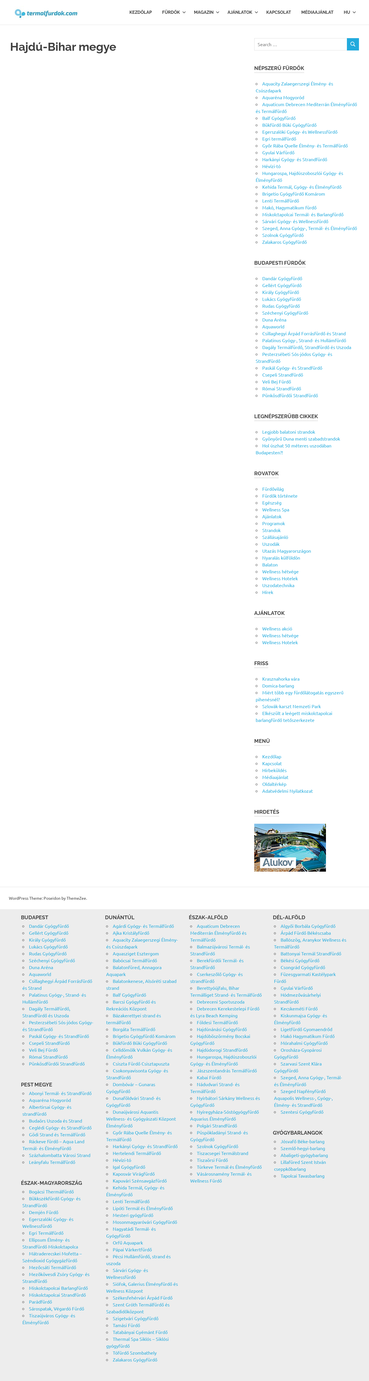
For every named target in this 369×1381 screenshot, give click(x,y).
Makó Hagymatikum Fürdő (308, 1036)
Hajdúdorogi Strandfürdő (222, 1050)
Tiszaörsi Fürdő (212, 1160)
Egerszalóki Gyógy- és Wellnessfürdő (299, 132)
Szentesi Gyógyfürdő (302, 1112)
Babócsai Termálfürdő (135, 960)
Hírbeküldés (274, 770)
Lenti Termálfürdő (280, 200)
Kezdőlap (140, 12)
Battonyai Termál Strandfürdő (311, 953)
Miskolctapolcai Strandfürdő (57, 1295)
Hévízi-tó (271, 166)
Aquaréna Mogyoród (283, 97)
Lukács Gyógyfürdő (281, 299)
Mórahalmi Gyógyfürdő (304, 1043)
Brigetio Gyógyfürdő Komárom (293, 193)
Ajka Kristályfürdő (131, 933)
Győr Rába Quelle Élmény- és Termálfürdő (305, 145)
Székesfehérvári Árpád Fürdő (142, 1297)
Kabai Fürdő (209, 1077)
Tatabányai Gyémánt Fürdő (140, 1332)
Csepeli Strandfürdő (282, 374)
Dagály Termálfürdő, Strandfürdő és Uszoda (306, 347)
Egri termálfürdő (279, 138)
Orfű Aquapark (128, 1242)
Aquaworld (273, 326)
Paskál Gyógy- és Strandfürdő (292, 368)
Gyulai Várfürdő (278, 152)
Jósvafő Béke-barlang (303, 1141)
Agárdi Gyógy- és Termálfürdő (143, 926)
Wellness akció (277, 628)
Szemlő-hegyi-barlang (303, 1148)
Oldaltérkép (274, 784)
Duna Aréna (274, 319)
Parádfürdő (40, 1301)
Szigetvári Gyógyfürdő (135, 1318)
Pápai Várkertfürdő (132, 1249)
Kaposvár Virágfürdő (134, 1174)
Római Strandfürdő (281, 388)
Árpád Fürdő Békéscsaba (306, 933)
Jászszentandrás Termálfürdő (227, 1070)
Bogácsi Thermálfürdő (51, 1191)
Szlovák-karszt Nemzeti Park (291, 706)
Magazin (207, 12)
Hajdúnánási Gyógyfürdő (222, 1029)
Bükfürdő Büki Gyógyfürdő (289, 125)
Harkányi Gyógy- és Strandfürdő (294, 159)
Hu (350, 12)
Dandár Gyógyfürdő (282, 278)
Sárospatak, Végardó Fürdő (56, 1308)
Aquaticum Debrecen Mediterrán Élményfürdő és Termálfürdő (218, 932)
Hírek (267, 592)
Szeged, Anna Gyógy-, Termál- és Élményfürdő (309, 228)
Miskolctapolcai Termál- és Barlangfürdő (302, 214)
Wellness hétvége (280, 571)
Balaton (270, 564)
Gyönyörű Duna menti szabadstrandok (301, 438)
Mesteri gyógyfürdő (133, 1215)
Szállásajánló (275, 537)
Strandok (271, 530)
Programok (273, 523)
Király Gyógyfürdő (280, 292)
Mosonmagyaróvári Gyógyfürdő (145, 1222)
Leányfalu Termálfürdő (52, 1162)
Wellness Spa (275, 509)
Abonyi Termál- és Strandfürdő (60, 1093)
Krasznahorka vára (281, 678)
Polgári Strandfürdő (217, 1125)
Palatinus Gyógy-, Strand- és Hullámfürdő (304, 340)
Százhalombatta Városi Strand (59, 1155)
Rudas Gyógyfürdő (281, 306)
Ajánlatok (243, 12)
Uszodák (270, 544)
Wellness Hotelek (280, 578)
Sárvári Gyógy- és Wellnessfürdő (295, 221)
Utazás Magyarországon (286, 551)
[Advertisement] (123, 130)
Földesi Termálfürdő (217, 1022)
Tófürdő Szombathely (135, 1352)
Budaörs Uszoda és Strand (55, 1120)
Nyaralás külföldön (281, 557)
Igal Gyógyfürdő (129, 1167)
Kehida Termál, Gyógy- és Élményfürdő (301, 187)
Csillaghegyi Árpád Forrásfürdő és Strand (304, 333)
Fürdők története (280, 495)
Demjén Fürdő (43, 1212)
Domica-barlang (278, 685)
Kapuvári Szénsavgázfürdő (140, 1180)
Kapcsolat (278, 12)
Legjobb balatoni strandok (288, 432)
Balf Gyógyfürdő (279, 118)
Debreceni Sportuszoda (220, 1001)
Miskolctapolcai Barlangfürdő (58, 1288)
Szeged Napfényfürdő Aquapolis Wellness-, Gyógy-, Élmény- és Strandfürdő (303, 1098)
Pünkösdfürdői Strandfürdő (290, 395)
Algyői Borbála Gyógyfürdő (308, 926)
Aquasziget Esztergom (136, 953)
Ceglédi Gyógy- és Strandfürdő (60, 1127)
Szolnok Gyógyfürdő (283, 235)
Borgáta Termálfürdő (134, 1029)
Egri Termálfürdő (46, 1233)
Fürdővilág (273, 489)
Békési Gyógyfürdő (300, 960)
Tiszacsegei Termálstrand (222, 1153)
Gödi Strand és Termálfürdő (57, 1134)
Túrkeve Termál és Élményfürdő (229, 1167)
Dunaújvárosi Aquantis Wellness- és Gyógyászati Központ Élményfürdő (141, 1118)
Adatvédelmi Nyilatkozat (287, 791)
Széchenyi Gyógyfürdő (285, 312)
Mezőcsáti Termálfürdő (52, 1267)
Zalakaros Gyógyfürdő (284, 242)
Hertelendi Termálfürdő (137, 1153)
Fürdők (174, 12)
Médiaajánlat (317, 12)
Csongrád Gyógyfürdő (303, 967)
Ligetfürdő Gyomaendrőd (306, 1029)
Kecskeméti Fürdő (299, 1008)
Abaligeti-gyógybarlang (304, 1155)
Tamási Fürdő (126, 1325)
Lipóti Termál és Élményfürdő (143, 1208)
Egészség (271, 502)
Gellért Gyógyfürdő (282, 285)
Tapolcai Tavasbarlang (303, 1176)
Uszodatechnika (278, 585)
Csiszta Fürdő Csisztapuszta (141, 1063)
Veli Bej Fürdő (276, 381)
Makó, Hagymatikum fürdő (289, 207)
